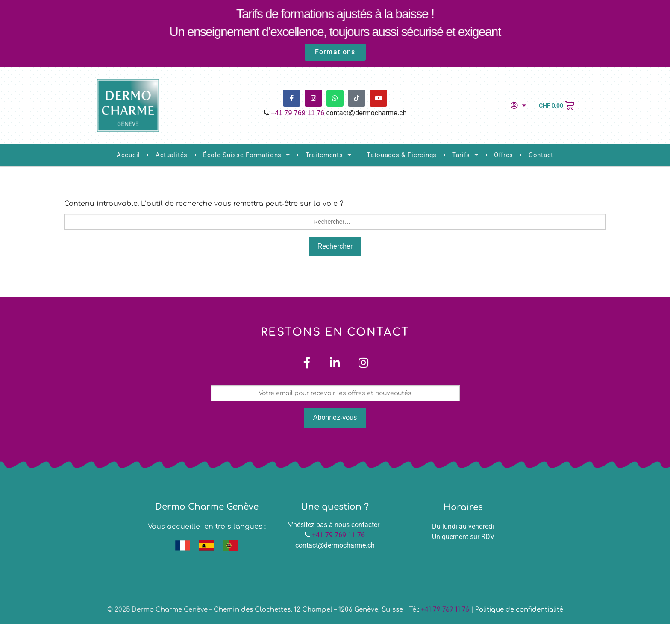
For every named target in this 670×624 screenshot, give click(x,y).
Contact (541, 155)
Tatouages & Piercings (402, 155)
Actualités (172, 155)
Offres (503, 155)
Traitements (328, 154)
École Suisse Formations (246, 154)
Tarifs (465, 154)
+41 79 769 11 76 (297, 113)
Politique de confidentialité (519, 610)
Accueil (128, 155)
